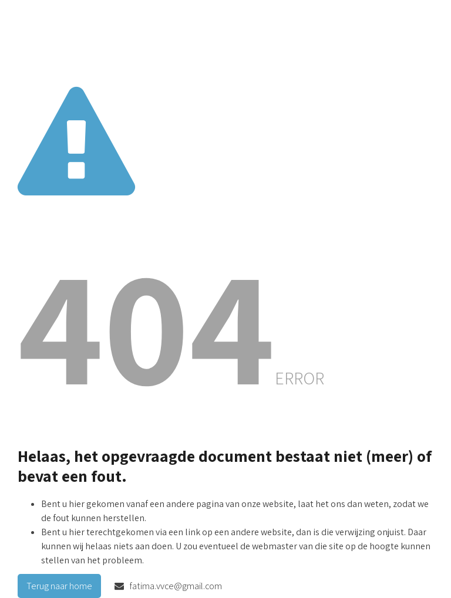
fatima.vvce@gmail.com (168, 586)
